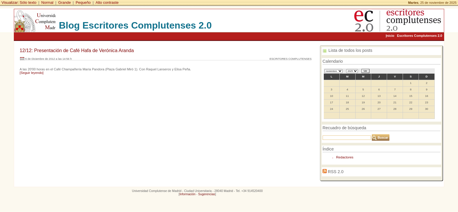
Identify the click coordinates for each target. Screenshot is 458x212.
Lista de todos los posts (350, 50)
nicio (390, 35)
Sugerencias (206, 194)
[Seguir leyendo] (32, 72)
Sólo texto (28, 2)
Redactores (345, 157)
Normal (47, 2)
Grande (64, 2)
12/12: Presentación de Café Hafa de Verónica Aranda (77, 50)
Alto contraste (107, 2)
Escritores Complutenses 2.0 (419, 35)
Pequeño (83, 2)
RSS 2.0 (336, 171)
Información (187, 194)
